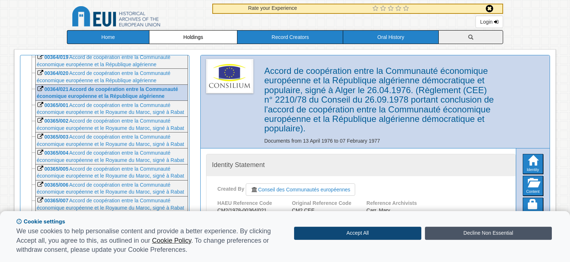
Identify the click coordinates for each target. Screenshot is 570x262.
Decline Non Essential (488, 233)
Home (108, 37)
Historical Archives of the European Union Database (136, 17)
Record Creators (290, 37)
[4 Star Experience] (399, 8)
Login (489, 22)
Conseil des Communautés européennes (300, 189)
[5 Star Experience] (407, 8)
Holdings (193, 37)
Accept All (357, 233)
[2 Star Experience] (384, 8)
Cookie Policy (171, 240)
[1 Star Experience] (376, 8)
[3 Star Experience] (392, 8)
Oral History (390, 37)
